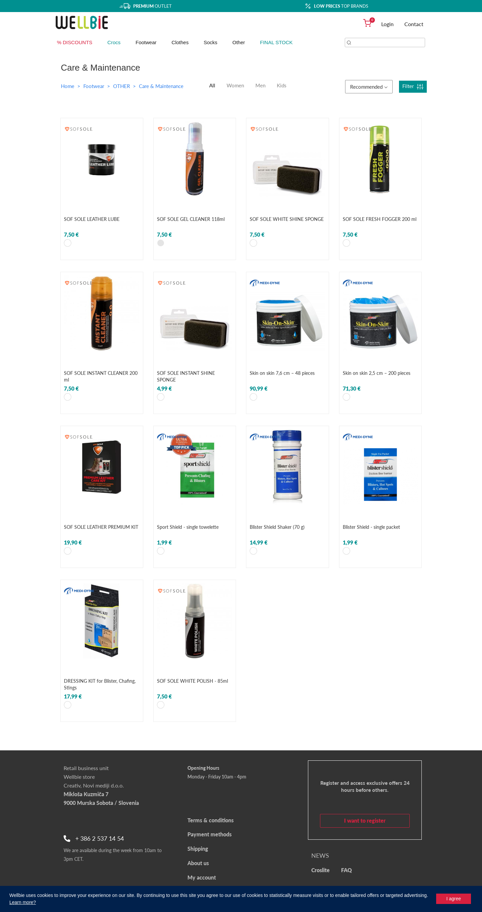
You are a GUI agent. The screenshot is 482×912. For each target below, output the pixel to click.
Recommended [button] (369, 87)
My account (201, 877)
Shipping (197, 848)
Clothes (180, 42)
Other (238, 42)
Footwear (146, 42)
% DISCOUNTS (74, 42)
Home (67, 86)
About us (198, 863)
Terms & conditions (210, 820)
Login (387, 24)
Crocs (113, 42)
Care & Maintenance (161, 86)
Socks (210, 42)
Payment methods (209, 834)
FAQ (346, 870)
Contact (413, 24)
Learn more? (22, 902)
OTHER (122, 86)
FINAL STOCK (276, 42)
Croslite (320, 870)
